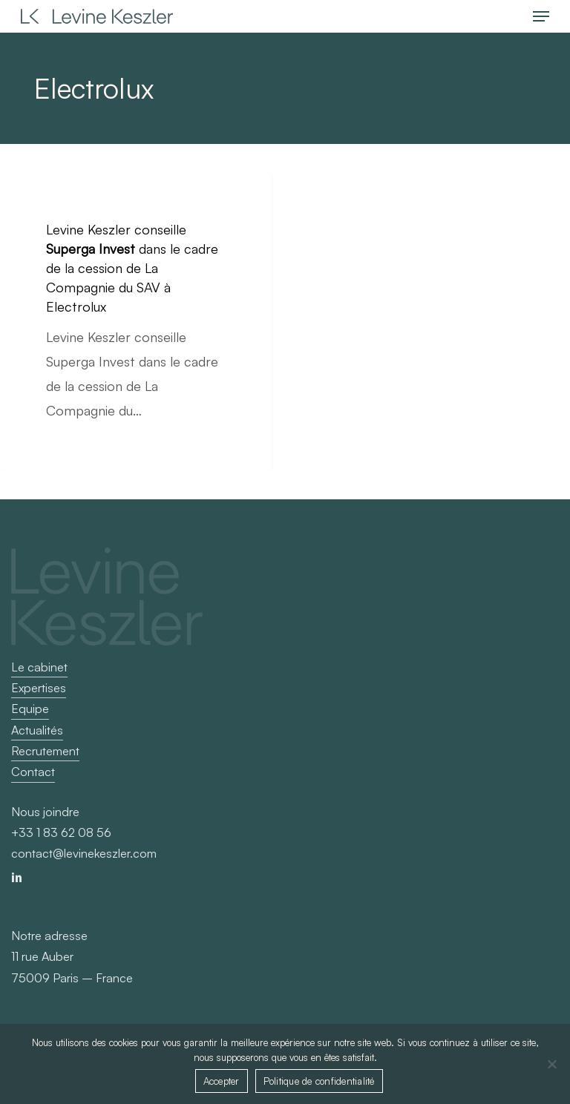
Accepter (221, 1081)
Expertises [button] (38, 687)
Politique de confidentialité (319, 1081)
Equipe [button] (30, 708)
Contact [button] (33, 771)
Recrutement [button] (45, 750)
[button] (541, 16)
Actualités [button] (37, 730)
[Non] (551, 1064)
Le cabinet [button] (39, 667)
